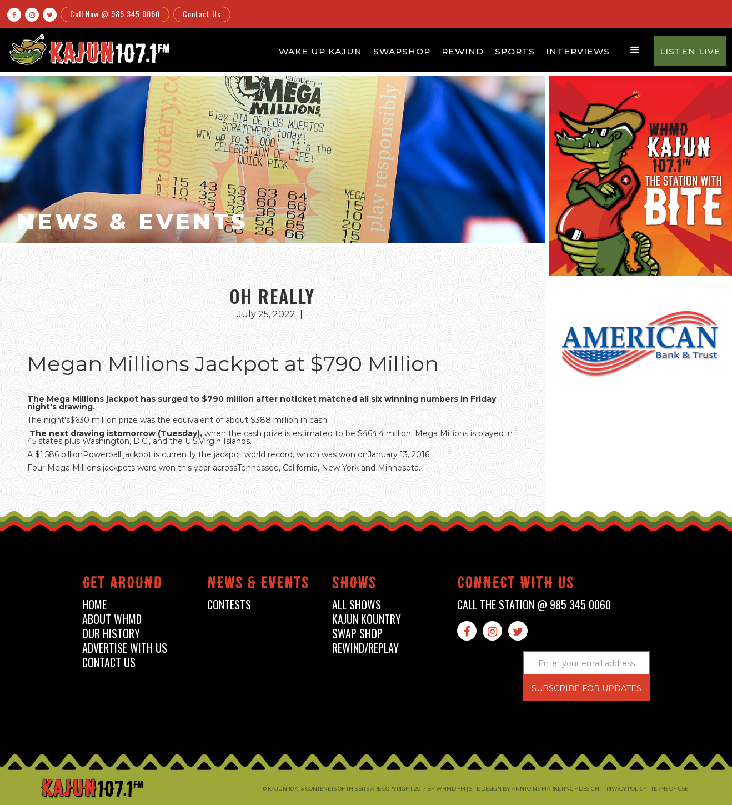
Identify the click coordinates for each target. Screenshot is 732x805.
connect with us (515, 584)
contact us (109, 662)
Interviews (578, 51)
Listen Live (690, 51)
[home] (87, 49)
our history (111, 633)
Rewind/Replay (365, 648)
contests (229, 605)
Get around (122, 584)
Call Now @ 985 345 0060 (115, 13)
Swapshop (401, 51)
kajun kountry (366, 619)
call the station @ (534, 605)
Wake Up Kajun (320, 51)
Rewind (463, 51)
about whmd (112, 619)
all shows (356, 605)
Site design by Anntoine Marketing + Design (534, 789)
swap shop (357, 633)
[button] (634, 50)
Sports (515, 51)
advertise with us (124, 648)
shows (354, 584)
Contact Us (202, 13)
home (94, 605)
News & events (258, 584)
